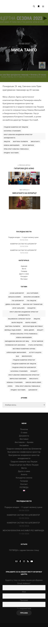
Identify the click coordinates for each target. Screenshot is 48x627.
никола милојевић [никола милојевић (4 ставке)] (33, 382)
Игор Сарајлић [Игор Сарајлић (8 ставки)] (19, 308)
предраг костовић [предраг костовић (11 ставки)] (18, 390)
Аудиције (24, 266)
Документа (24, 436)
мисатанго (35, 141)
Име (24, 592)
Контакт (24, 484)
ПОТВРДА (24, 487)
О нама (24, 432)
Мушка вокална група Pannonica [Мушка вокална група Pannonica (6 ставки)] (23, 334)
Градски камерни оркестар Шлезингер (24, 449)
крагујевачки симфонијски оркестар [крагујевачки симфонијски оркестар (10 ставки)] (24, 375)
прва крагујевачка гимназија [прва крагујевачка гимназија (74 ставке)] (27, 386)
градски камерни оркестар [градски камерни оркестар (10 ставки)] (24, 360)
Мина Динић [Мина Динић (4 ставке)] (29, 330)
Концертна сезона (24, 478)
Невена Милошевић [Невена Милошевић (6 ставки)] (24, 337)
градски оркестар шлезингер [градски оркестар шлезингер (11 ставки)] (24, 367)
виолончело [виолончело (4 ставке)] (27, 356)
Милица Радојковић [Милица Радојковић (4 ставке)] (13, 330)
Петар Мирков (28, 145)
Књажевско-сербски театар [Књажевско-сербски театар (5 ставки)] (19, 319)
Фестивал (24, 279)
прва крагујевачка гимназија (16, 149)
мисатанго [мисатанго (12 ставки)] (33, 378)
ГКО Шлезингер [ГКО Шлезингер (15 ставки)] (18, 300)
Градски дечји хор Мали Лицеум (24, 465)
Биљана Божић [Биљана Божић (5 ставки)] (15, 297)
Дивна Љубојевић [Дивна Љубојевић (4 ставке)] (13, 304)
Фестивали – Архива (24, 442)
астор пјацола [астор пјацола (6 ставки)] (35, 352)
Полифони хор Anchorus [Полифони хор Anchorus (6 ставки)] (15, 345)
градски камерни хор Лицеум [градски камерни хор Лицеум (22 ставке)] (24, 363)
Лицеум (7, 141)
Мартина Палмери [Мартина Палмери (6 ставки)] (12, 326)
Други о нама (24, 274)
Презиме (24, 600)
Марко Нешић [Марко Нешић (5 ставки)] (30, 322)
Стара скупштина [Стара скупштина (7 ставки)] (35, 345)
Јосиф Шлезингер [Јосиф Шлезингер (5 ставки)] (17, 293)
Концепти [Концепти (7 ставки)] (31, 308)
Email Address (23, 583)
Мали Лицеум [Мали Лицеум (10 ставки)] (17, 322)
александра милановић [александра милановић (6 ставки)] (16, 352)
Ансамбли (24, 445)
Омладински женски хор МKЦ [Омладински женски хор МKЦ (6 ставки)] (17, 341)
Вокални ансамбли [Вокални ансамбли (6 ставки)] (31, 297)
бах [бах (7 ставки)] (17, 356)
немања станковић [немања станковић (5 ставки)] (15, 382)
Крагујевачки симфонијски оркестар (24, 452)
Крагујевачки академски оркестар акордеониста (18, 136)
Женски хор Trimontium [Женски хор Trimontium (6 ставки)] (32, 304)
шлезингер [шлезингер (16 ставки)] (33, 390)
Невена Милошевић (12, 145)
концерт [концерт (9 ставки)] (34, 371)
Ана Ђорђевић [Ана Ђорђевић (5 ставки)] (32, 293)
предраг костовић (11, 153)
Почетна (24, 429)
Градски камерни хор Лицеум (24, 461)
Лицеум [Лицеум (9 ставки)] (37, 319)
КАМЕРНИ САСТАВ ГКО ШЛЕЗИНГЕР (23, 244)
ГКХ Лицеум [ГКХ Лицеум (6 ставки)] (31, 300)
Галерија (24, 271)
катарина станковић (12, 131)
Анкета (24, 474)
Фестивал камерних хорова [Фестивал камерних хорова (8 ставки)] (24, 348)
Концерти (24, 276)
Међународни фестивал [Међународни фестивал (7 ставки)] (33, 326)
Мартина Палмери (20, 141)
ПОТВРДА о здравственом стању (24, 550)
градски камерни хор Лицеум (16, 127)
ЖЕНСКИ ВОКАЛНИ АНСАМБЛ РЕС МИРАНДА (23, 530)
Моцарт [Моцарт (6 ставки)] (40, 330)
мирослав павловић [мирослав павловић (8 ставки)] (18, 378)
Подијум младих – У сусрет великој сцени (23, 237)
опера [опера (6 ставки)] (10, 386)
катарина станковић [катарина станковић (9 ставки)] (19, 371)
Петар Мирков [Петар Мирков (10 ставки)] (37, 341)
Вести (24, 269)
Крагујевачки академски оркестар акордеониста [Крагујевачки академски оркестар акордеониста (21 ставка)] (24, 313)
